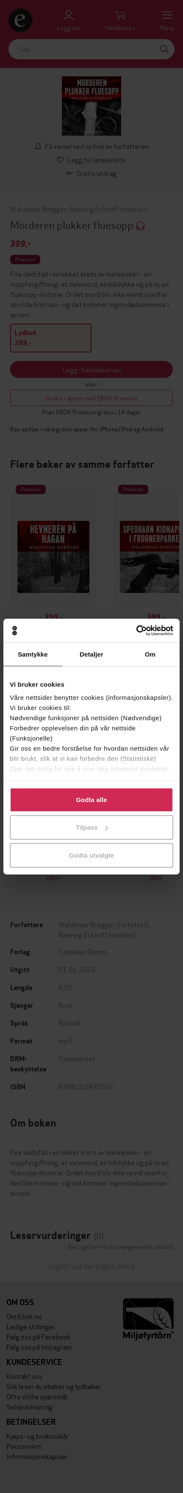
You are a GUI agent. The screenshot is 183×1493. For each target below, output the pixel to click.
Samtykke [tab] (33, 653)
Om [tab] (150, 653)
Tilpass (92, 827)
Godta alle (91, 799)
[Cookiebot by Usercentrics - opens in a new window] (136, 630)
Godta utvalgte (91, 854)
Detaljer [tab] (91, 653)
